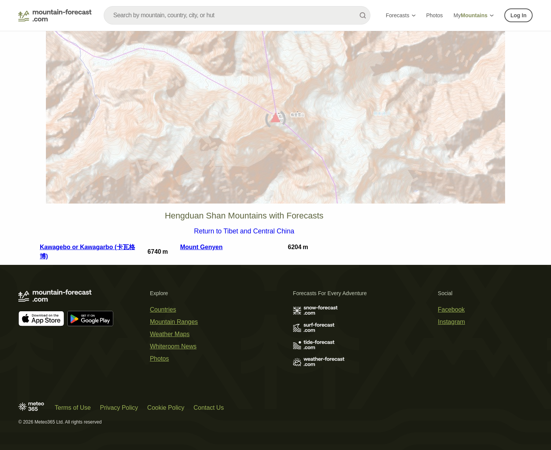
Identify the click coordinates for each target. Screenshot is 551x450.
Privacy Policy (119, 407)
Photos (434, 15)
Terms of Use (73, 407)
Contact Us (209, 407)
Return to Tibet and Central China (244, 231)
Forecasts (400, 15)
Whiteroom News (173, 346)
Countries (163, 309)
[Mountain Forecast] (54, 15)
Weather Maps (170, 334)
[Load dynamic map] (275, 120)
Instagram (451, 322)
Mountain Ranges (174, 322)
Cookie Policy (165, 407)
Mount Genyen (201, 247)
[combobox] (237, 15)
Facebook (451, 309)
